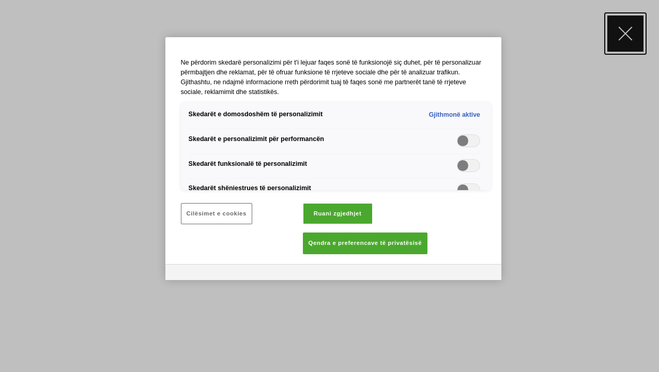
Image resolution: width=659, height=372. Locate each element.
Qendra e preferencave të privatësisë (365, 243)
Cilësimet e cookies (217, 213)
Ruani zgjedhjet (338, 213)
